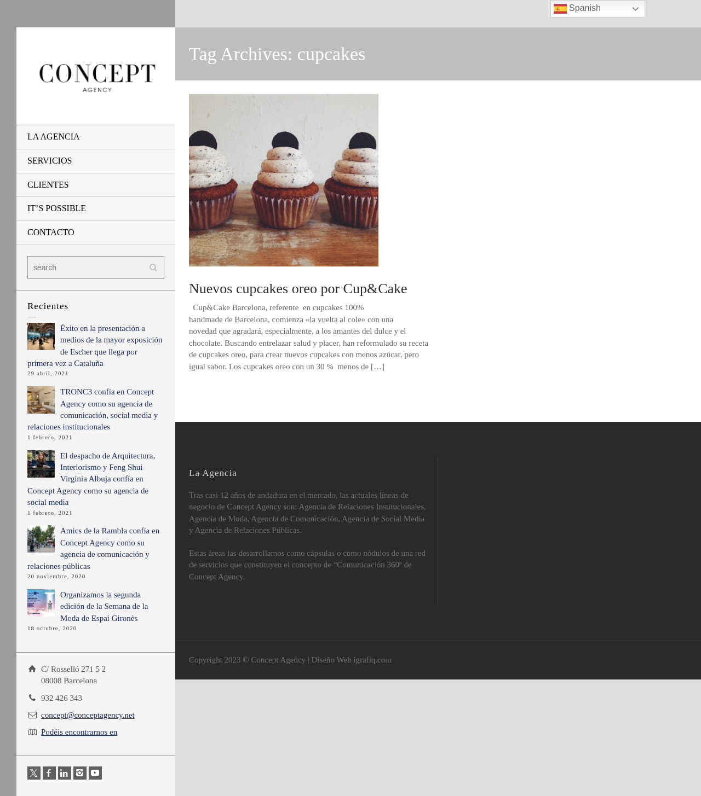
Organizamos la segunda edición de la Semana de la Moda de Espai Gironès (104, 606)
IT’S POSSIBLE (56, 208)
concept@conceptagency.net (88, 715)
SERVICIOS (49, 160)
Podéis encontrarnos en (79, 732)
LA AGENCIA (53, 136)
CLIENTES (48, 184)
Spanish (577, 8)
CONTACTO (50, 232)
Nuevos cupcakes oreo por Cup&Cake (298, 289)
